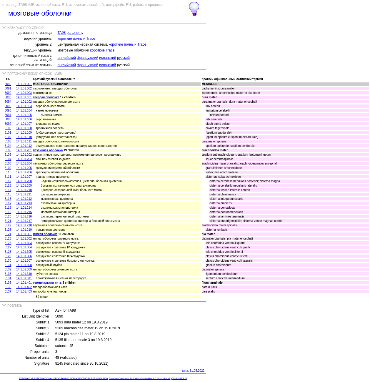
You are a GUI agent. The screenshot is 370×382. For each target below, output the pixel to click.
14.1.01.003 (24, 92)
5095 (8, 106)
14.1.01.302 (24, 238)
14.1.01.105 (24, 115)
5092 (8, 92)
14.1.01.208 (24, 181)
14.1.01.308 (24, 265)
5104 (8, 145)
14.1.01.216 (24, 216)
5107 (8, 159)
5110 (8, 172)
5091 (8, 88)
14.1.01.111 (24, 141)
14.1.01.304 (24, 247)
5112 (8, 181)
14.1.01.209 (24, 185)
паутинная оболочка (48, 150)
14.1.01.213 (24, 203)
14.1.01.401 (24, 282)
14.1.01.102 (24, 101)
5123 (8, 229)
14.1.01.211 (24, 194)
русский (123, 58)
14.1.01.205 (24, 168)
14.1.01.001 (24, 84)
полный (79, 38)
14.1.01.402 (24, 287)
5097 (8, 115)
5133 (8, 273)
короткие (64, 38)
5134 (8, 278)
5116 (8, 198)
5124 (8, 234)
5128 (8, 251)
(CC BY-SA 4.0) (179, 378)
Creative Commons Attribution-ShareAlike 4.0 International (139, 378)
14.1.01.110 (24, 137)
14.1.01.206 (24, 172)
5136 (8, 287)
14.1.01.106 (24, 119)
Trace (90, 38)
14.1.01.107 (24, 123)
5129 (8, 256)
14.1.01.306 (24, 256)
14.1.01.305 (24, 251)
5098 (8, 119)
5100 (8, 128)
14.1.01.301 (24, 234)
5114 (8, 190)
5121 (8, 220)
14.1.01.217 (24, 220)
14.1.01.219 (24, 229)
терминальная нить (47, 282)
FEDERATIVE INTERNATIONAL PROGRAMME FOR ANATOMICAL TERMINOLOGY (63, 378)
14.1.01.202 (24, 154)
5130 (8, 260)
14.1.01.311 (24, 278)
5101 (8, 132)
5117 (8, 203)
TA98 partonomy (70, 33)
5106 (8, 154)
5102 (8, 137)
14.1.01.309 (24, 269)
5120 (8, 216)
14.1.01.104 (24, 110)
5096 (8, 110)
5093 (8, 97)
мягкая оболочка (45, 234)
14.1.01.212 (24, 198)
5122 (8, 225)
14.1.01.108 (24, 128)
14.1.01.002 (24, 88)
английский (66, 58)
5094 (8, 101)
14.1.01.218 (24, 225)
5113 (8, 185)
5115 (8, 194)
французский (87, 58)
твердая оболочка (46, 97)
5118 (8, 207)
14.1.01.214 (24, 207)
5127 (8, 247)
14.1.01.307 (24, 260)
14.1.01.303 (24, 243)
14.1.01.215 (24, 212)
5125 (8, 238)
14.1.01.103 (24, 106)
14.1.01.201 (24, 150)
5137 (8, 291)
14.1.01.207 (24, 176)
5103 (8, 141)
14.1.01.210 (24, 190)
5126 (8, 243)
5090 (8, 84)
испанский (107, 58)
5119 (8, 212)
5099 (8, 123)
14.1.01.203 (24, 159)
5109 (8, 168)
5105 (8, 150)
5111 (8, 176)
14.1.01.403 (24, 291)
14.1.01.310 (24, 273)
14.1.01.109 (24, 132)
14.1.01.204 (24, 163)
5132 (8, 269)
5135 (8, 282)
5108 (8, 163)
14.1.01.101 (24, 97)
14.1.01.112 (24, 145)
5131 (8, 265)
